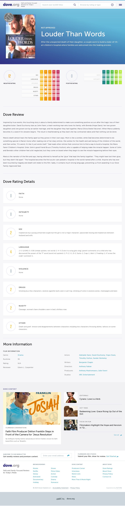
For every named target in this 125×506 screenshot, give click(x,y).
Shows (53, 469)
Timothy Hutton (85, 359)
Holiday (36, 483)
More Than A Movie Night (81, 480)
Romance (54, 483)
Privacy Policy (108, 474)
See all (118, 435)
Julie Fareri (102, 371)
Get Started (112, 457)
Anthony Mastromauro (88, 371)
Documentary (38, 480)
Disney (35, 474)
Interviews (75, 471)
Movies (35, 469)
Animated (36, 477)
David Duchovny (98, 355)
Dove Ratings (107, 469)
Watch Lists (76, 474)
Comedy (54, 477)
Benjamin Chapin (86, 363)
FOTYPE (119, 488)
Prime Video (55, 471)
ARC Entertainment (87, 375)
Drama (20, 355)
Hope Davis (110, 355)
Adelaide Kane (85, 355)
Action (53, 474)
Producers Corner (78, 469)
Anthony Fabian (85, 367)
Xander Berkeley (100, 359)
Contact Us (107, 477)
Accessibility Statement (60, 488)
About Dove (107, 471)
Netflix (35, 471)
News (74, 477)
